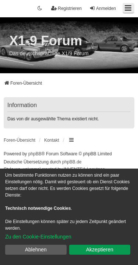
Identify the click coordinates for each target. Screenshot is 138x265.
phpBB (35, 153)
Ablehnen (36, 249)
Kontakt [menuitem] (51, 140)
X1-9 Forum (45, 40)
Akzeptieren (99, 249)
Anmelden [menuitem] (102, 8)
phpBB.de (72, 162)
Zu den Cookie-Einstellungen (38, 237)
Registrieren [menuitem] (66, 8)
